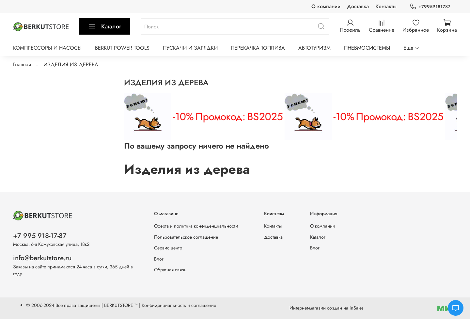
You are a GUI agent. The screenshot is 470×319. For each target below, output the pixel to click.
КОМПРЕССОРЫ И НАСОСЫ (47, 48)
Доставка (358, 6)
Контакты (386, 6)
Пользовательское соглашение (186, 237)
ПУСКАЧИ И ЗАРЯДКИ (190, 48)
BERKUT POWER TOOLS (122, 48)
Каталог (104, 26)
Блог (159, 259)
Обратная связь (170, 269)
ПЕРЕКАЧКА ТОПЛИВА (258, 48)
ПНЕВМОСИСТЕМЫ (367, 48)
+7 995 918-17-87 (40, 236)
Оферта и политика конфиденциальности (196, 226)
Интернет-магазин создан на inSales (327, 308)
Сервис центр (168, 248)
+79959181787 (430, 6)
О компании (325, 6)
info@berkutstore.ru (42, 258)
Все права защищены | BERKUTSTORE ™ (97, 305)
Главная (22, 64)
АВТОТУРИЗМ (314, 48)
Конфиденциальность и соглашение (179, 305)
